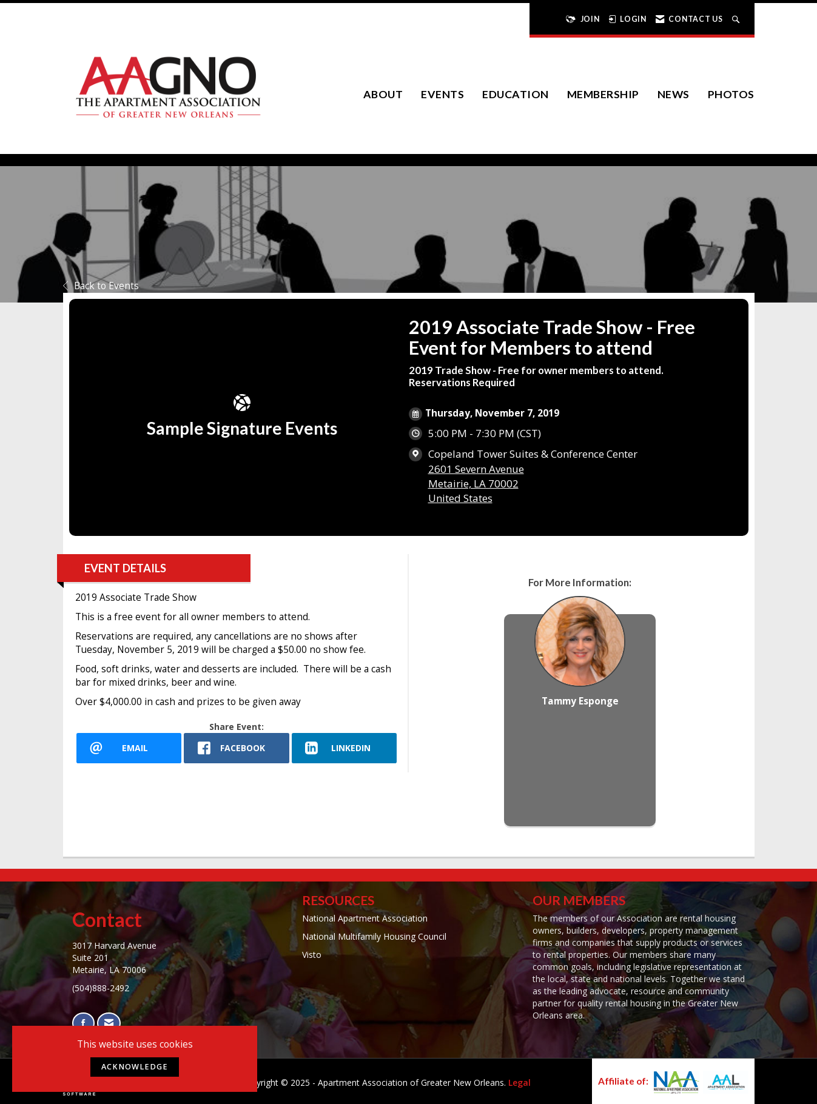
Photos (731, 94)
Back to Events (101, 285)
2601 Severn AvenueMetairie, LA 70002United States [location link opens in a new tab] (476, 483)
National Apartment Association (365, 918)
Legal (519, 1082)
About (383, 94)
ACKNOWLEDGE (134, 1067)
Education (515, 94)
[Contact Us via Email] (109, 1023)
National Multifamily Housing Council (374, 936)
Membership (603, 94)
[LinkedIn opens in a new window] (344, 748)
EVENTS (442, 94)
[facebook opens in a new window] (236, 748)
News (673, 94)
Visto (311, 954)
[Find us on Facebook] (83, 1023)
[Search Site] (737, 19)
